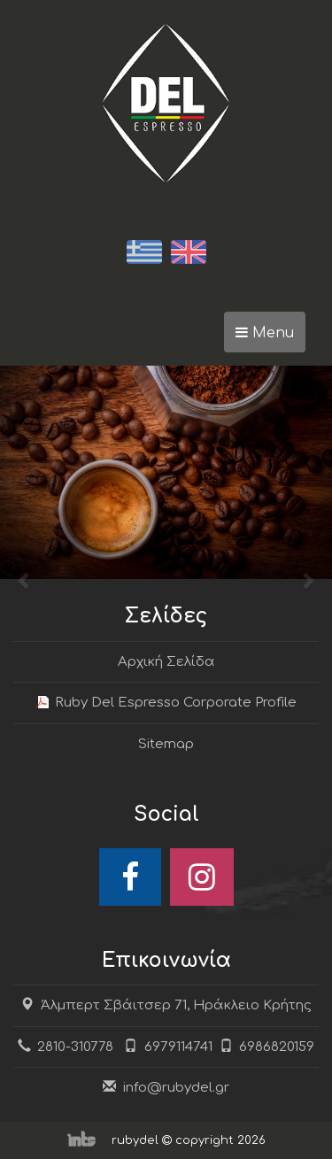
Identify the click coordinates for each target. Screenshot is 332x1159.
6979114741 (178, 1047)
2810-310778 (75, 1047)
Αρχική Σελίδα (166, 661)
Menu (270, 337)
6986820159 (267, 1047)
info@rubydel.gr (176, 1087)
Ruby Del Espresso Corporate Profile (176, 702)
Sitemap (166, 744)
